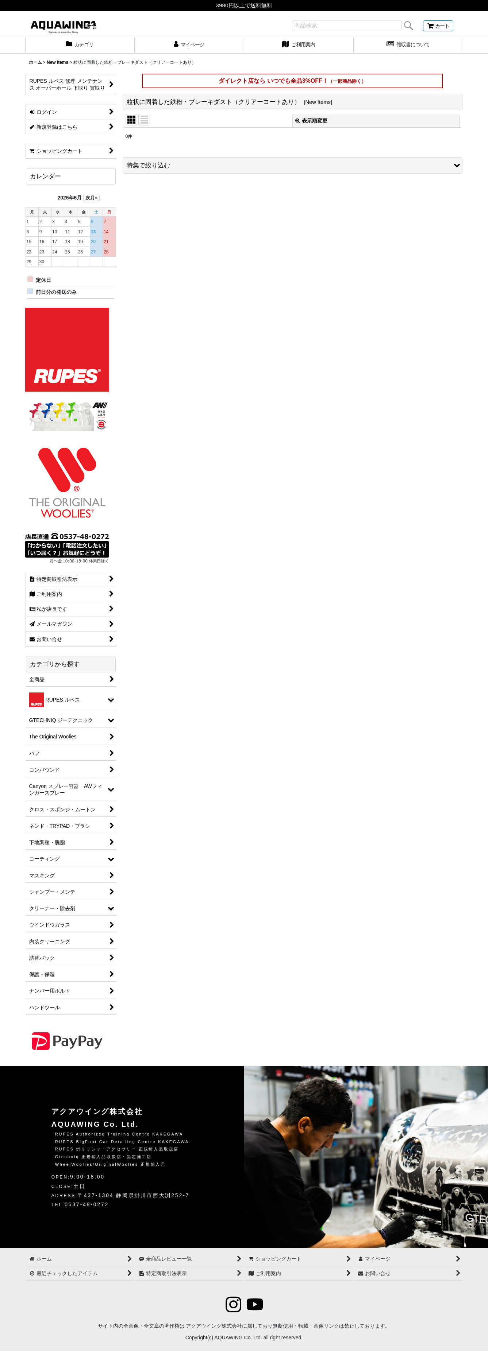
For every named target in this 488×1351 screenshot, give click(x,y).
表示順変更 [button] (311, 121)
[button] (292, 165)
